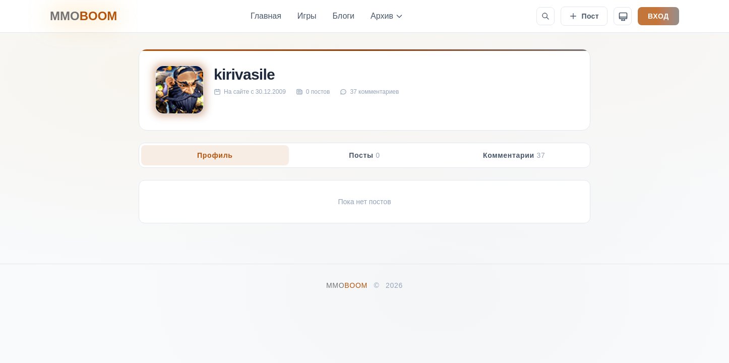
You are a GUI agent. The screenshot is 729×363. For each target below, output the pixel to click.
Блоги (344, 16)
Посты (364, 155)
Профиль (214, 155)
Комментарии (514, 155)
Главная (266, 16)
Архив (387, 16)
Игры (307, 16)
